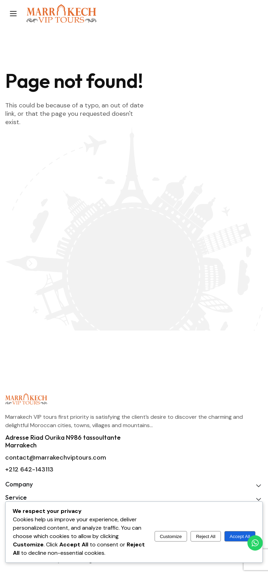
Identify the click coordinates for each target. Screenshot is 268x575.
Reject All (206, 536)
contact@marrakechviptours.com (55, 457)
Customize (171, 536)
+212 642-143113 (29, 469)
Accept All (240, 536)
